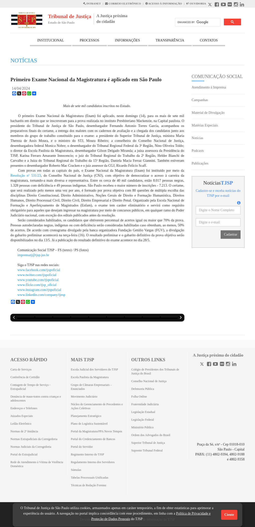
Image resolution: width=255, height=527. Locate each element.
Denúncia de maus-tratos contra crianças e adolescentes (35, 398)
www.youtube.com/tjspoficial (38, 280)
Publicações (200, 163)
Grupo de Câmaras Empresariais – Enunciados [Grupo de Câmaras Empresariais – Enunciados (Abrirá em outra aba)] (91, 387)
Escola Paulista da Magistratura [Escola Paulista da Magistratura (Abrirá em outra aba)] (90, 377)
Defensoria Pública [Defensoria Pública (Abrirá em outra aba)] (142, 389)
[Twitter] (202, 364)
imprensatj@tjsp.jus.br (33, 255)
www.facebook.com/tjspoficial (38, 270)
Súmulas (76, 470)
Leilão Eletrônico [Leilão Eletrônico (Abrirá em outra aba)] (20, 423)
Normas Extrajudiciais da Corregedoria (33, 439)
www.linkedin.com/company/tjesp (41, 295)
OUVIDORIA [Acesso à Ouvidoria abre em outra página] (196, 3)
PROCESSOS (89, 40)
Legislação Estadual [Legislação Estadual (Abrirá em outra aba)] (143, 412)
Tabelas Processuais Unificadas (89, 477)
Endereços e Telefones (23, 408)
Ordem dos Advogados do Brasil (150, 435)
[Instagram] (228, 364)
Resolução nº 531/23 (25, 175)
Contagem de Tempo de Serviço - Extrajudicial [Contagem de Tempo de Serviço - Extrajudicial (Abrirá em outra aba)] (30, 387)
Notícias (197, 138)
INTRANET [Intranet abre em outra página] (92, 3)
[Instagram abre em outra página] (236, 5)
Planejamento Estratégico (86, 416)
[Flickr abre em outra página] (229, 5)
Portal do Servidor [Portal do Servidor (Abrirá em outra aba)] (82, 446)
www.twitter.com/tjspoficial (37, 275)
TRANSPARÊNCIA (170, 40)
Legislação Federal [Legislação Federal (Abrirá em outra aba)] (142, 419)
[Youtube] (215, 364)
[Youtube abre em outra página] (223, 5)
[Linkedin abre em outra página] (242, 5)
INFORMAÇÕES (127, 40)
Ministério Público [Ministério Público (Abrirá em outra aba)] (142, 427)
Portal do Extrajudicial (24, 454)
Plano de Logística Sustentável (89, 423)
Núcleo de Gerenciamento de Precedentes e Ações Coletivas (97, 406)
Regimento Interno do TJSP (87, 454)
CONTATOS (209, 40)
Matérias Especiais (205, 125)
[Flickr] (222, 364)
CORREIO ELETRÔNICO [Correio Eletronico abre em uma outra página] (123, 3)
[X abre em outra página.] (210, 5)
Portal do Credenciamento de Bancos (93, 439)
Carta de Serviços (21, 369)
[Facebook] (209, 364)
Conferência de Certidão (25, 377)
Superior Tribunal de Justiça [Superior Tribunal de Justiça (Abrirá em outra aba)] (148, 443)
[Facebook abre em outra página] (216, 5)
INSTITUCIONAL (50, 40)
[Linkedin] (234, 364)
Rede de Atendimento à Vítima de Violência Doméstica (36, 464)
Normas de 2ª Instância (24, 431)
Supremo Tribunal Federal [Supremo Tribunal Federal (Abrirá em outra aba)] (147, 450)
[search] (197, 22)
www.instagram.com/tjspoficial (39, 290)
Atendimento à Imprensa (209, 87)
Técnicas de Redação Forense (88, 485)
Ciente (229, 515)
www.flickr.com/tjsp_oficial (37, 285)
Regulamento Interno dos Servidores (93, 462)
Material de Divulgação (208, 113)
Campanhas (200, 100)
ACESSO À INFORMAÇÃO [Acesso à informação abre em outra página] (163, 3)
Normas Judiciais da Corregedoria (30, 446)
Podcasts (198, 151)
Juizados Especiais (21, 416)
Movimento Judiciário (84, 396)
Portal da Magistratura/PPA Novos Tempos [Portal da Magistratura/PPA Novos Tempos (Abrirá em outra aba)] (96, 431)
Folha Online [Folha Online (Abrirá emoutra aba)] (139, 396)
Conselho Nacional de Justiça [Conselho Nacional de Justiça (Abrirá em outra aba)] (149, 381)
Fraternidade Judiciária (145, 404)
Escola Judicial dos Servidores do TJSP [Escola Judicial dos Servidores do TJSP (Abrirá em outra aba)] (94, 369)
